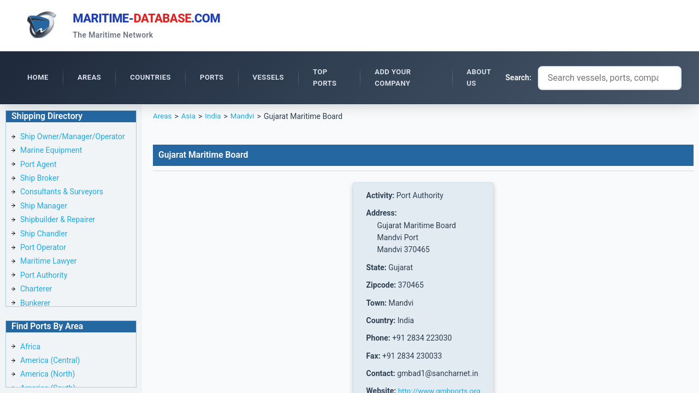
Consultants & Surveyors (61, 193)
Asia (189, 118)
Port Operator (43, 249)
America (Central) (50, 360)
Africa (30, 346)
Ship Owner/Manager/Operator (72, 138)
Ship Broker (39, 179)
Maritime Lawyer (48, 262)
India (214, 118)
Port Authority (43, 276)
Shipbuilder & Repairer (57, 221)
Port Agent (38, 166)
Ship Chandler (43, 235)
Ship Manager (43, 207)
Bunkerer (35, 304)
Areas (163, 118)
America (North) (47, 374)
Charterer (36, 290)
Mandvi (245, 118)
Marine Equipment (51, 151)
